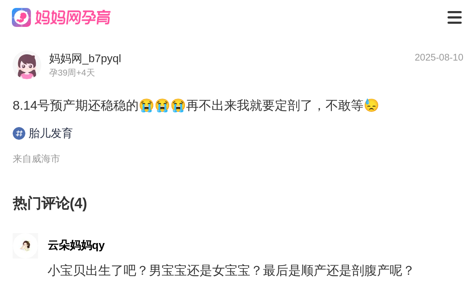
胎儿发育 (43, 133)
